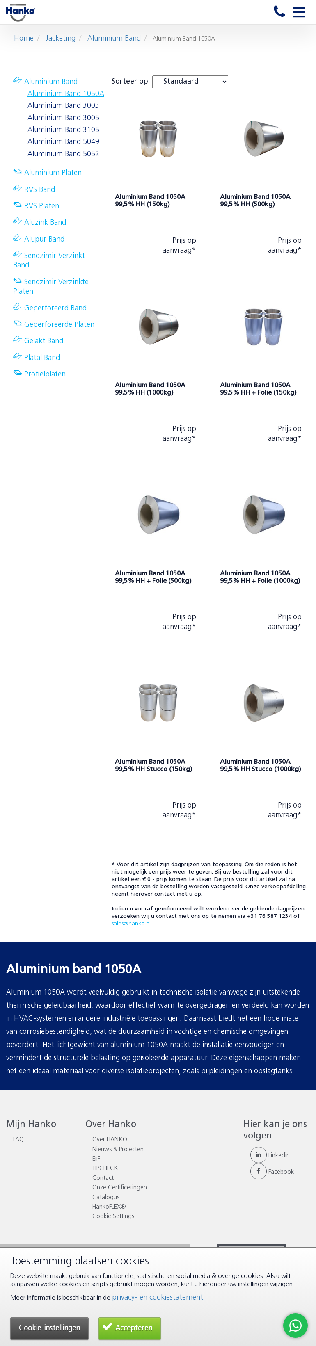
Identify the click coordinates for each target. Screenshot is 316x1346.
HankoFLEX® (109, 1207)
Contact (103, 1178)
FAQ (18, 1140)
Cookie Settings (113, 1217)
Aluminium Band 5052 (63, 154)
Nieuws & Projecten (118, 1150)
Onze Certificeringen (119, 1188)
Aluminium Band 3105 (63, 130)
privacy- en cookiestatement (157, 1298)
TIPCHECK (105, 1169)
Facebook (272, 1172)
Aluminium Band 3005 (63, 118)
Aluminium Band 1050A (65, 94)
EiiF (96, 1159)
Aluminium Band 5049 (63, 142)
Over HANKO (109, 1140)
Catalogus (105, 1198)
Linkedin (270, 1156)
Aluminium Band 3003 (63, 106)
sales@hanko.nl (131, 924)
